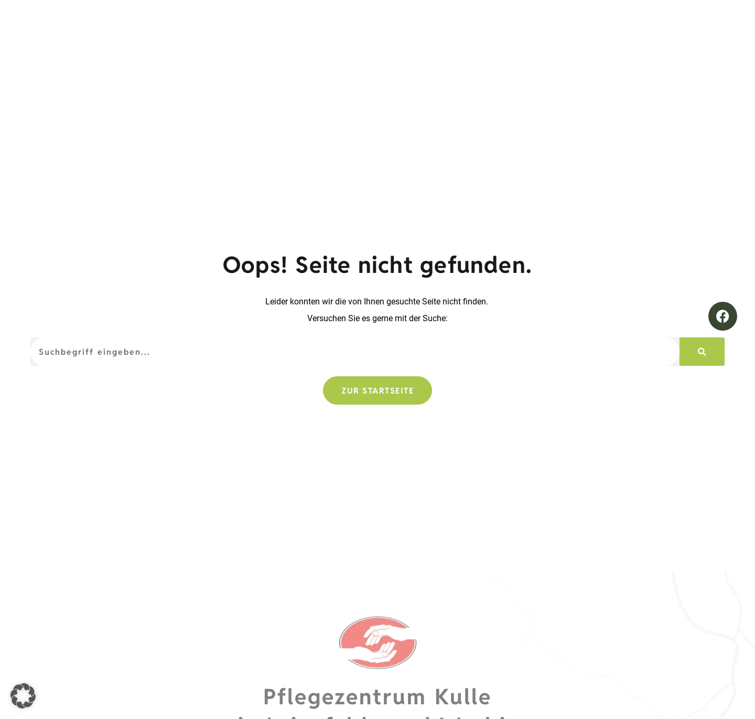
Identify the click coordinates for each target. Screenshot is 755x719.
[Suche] (702, 351)
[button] (23, 696)
